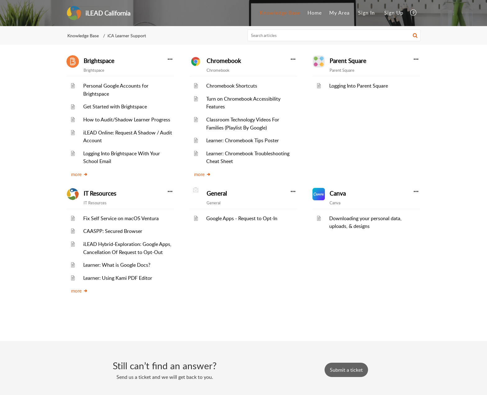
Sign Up (393, 12)
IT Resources (100, 193)
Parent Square (348, 61)
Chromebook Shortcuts (231, 85)
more (79, 174)
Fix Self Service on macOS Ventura (121, 218)
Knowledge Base (83, 36)
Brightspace (99, 61)
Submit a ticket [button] (346, 369)
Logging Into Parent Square (358, 85)
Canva (338, 193)
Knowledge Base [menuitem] (280, 12)
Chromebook (224, 61)
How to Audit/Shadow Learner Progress (126, 119)
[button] (415, 35)
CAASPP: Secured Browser (112, 231)
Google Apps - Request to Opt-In (241, 218)
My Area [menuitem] (339, 12)
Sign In (366, 12)
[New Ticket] (346, 369)
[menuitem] (279, 13)
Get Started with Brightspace (115, 106)
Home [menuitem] (314, 12)
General (217, 193)
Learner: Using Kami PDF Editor (117, 278)
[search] (334, 35)
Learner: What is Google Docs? (116, 264)
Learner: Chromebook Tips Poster (242, 140)
